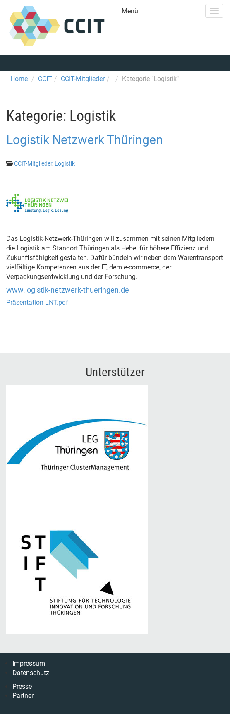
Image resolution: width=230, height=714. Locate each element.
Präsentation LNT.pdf (37, 302)
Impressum (28, 663)
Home (19, 79)
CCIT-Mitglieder (83, 79)
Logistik (65, 163)
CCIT (45, 79)
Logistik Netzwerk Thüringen (84, 139)
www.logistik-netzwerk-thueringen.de (67, 290)
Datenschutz (30, 673)
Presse (22, 686)
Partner (23, 696)
